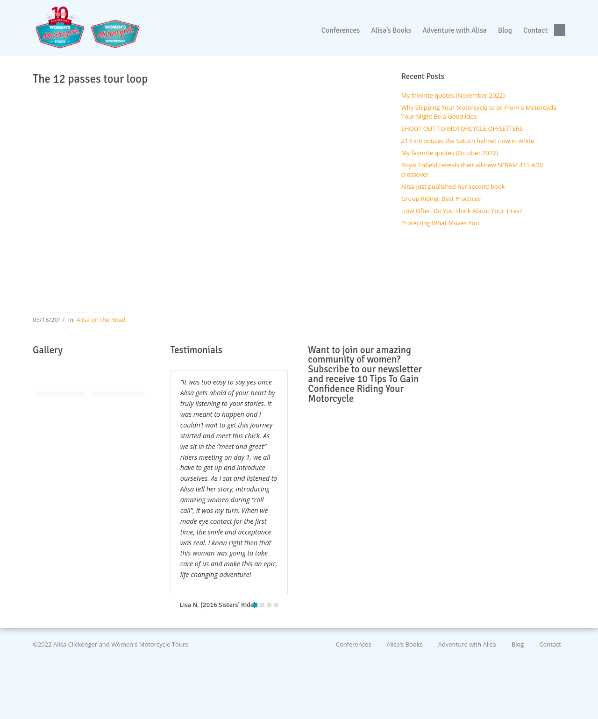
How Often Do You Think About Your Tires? (461, 210)
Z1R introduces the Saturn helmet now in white (467, 140)
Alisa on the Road (101, 319)
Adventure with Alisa (467, 644)
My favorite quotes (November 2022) (453, 95)
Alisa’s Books (405, 644)
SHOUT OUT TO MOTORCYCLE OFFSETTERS (462, 128)
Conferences (353, 644)
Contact (550, 644)
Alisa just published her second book (453, 186)
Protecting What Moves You (440, 223)
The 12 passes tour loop (90, 79)
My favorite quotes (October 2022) (449, 153)
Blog (518, 644)
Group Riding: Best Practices (441, 198)
